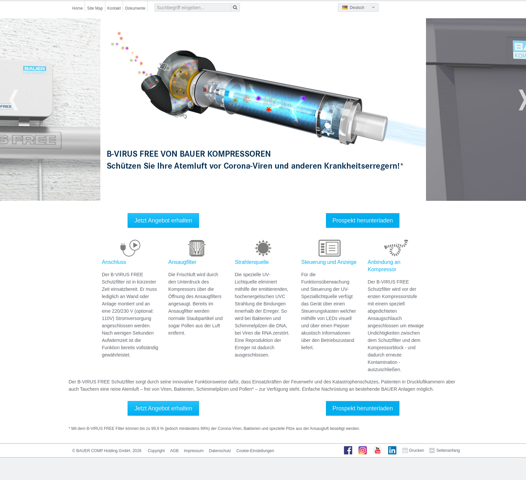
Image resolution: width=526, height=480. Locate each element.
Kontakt (114, 8)
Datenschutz (220, 450)
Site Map (95, 8)
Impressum (193, 450)
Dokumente (135, 8)
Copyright (156, 450)
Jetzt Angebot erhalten (163, 220)
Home (77, 8)
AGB (174, 450)
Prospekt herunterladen (363, 220)
